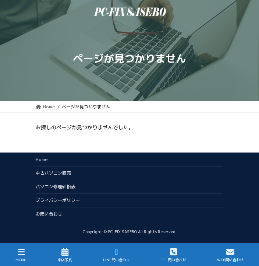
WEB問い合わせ (230, 255)
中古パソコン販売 (53, 173)
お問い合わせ (49, 214)
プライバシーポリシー (58, 200)
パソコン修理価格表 (55, 186)
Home (42, 159)
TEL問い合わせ (173, 255)
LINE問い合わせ (116, 255)
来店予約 (64, 255)
